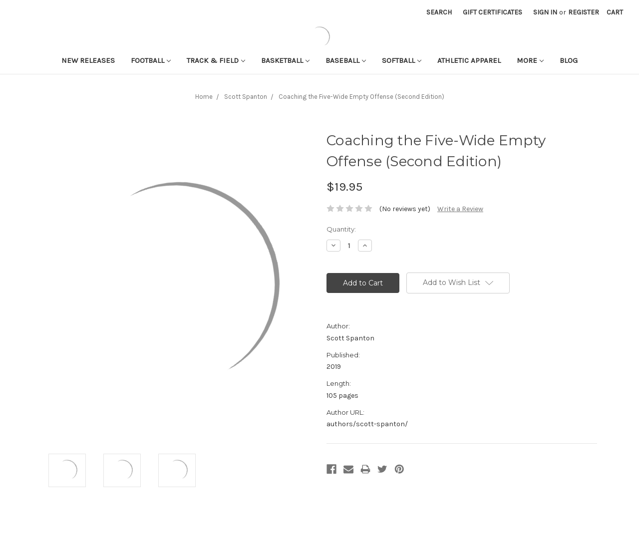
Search (439, 12)
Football (151, 60)
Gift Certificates (492, 12)
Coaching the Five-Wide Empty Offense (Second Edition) (361, 96)
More (530, 60)
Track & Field (216, 60)
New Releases (88, 60)
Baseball (345, 60)
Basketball (285, 60)
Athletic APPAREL (469, 60)
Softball (401, 60)
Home (204, 96)
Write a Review (460, 209)
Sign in (545, 12)
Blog (569, 60)
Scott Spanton (245, 96)
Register (583, 12)
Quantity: (341, 229)
